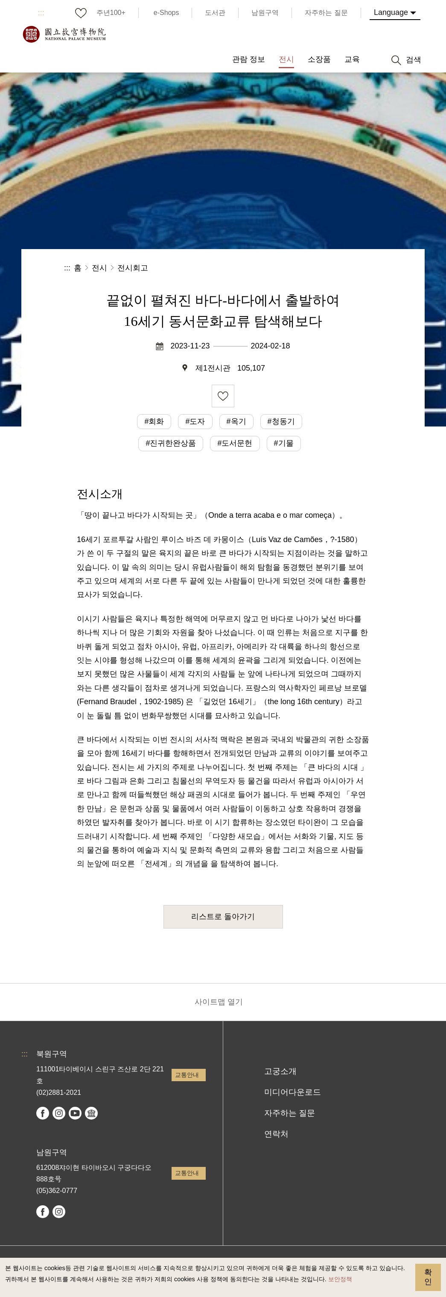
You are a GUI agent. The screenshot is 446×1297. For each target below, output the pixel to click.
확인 (428, 1277)
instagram (58, 1113)
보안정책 (340, 1279)
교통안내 (187, 1074)
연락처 (276, 1133)
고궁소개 (280, 1071)
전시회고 (132, 268)
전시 (99, 268)
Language (391, 12)
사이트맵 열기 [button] (219, 1002)
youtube (75, 1113)
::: (41, 13)
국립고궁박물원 (64, 34)
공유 (288, 268)
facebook (42, 1113)
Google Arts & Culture (91, 1113)
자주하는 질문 (289, 1112)
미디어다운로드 (292, 1092)
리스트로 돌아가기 (223, 916)
